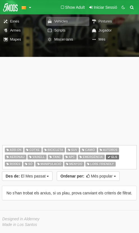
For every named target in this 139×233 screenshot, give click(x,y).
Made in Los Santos (19, 224)
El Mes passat (27, 176)
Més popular (88, 176)
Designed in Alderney (21, 219)
